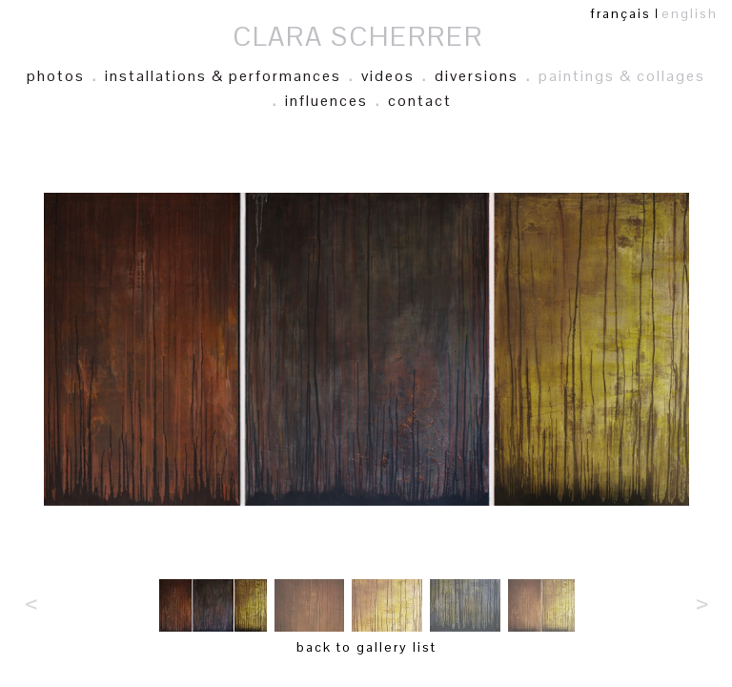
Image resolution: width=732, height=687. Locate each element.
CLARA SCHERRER (358, 36)
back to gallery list (366, 647)
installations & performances (223, 76)
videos (388, 76)
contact (420, 101)
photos (56, 76)
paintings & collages (622, 76)
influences (326, 101)
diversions (476, 76)
